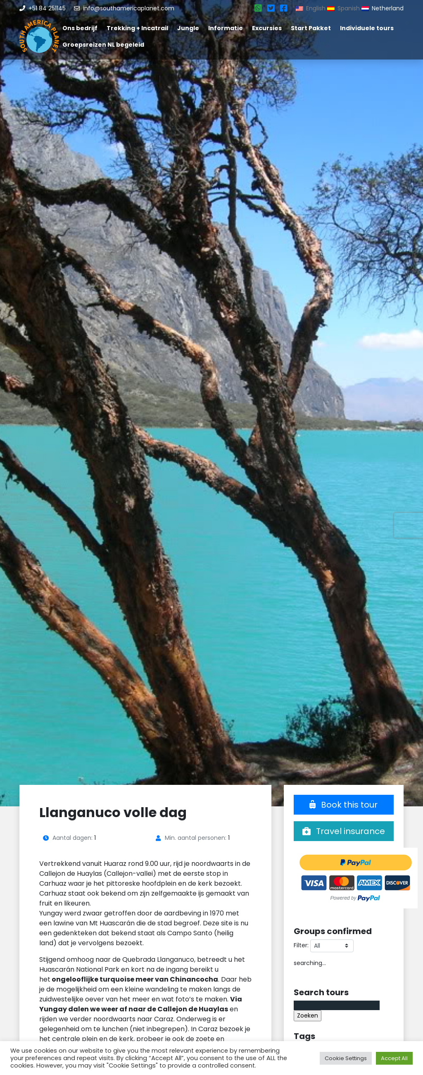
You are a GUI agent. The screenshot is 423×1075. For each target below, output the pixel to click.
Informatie (225, 28)
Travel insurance (343, 831)
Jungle (188, 28)
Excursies (267, 28)
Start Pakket (311, 28)
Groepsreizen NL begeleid (103, 45)
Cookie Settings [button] (346, 1058)
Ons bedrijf (79, 28)
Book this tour (343, 804)
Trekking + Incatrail (137, 28)
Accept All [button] (394, 1058)
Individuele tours (367, 28)
